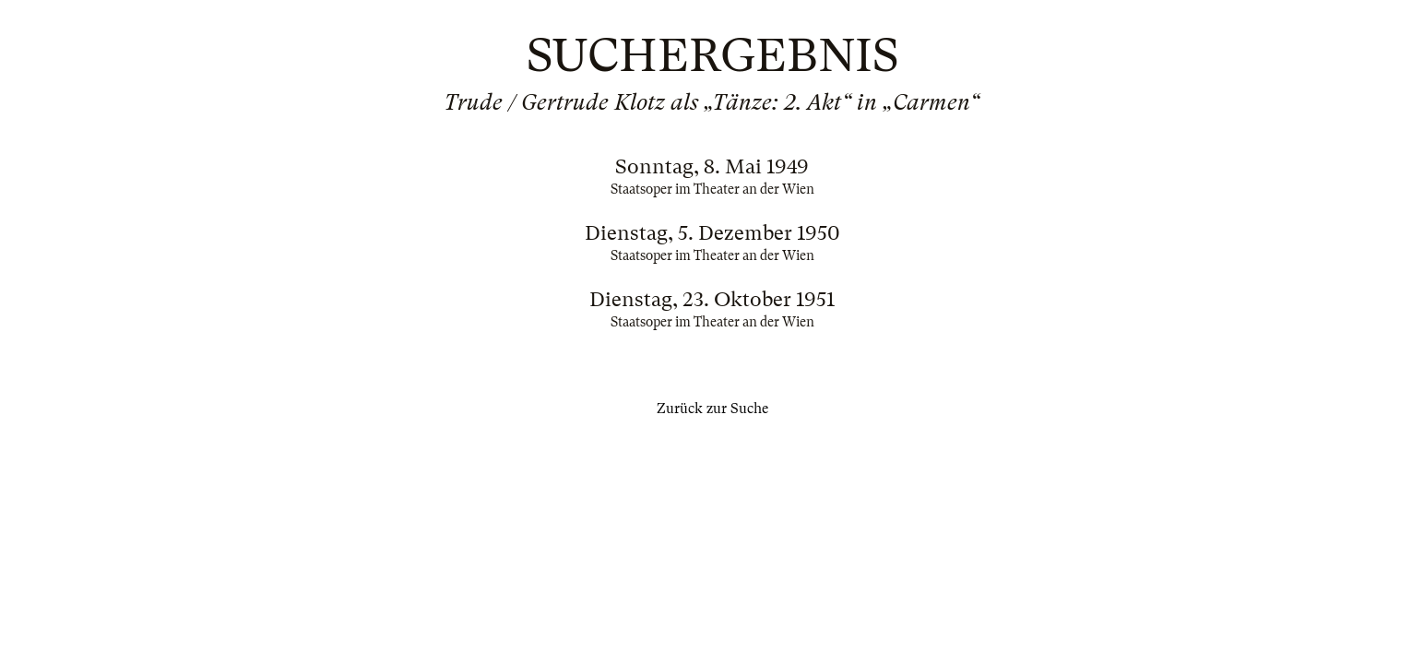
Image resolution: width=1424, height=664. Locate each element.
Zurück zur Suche (712, 408)
